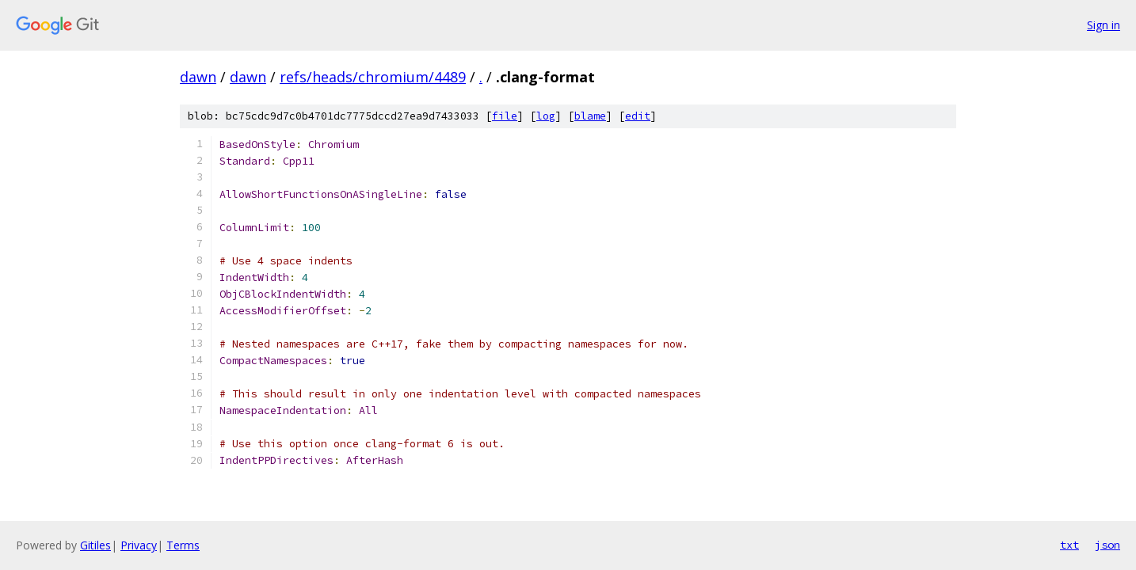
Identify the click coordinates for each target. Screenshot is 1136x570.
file (504, 116)
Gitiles (95, 545)
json (1107, 545)
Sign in (1103, 24)
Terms (183, 545)
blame (590, 116)
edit (637, 116)
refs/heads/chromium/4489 (373, 76)
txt (1069, 545)
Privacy (138, 545)
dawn (198, 76)
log (545, 116)
